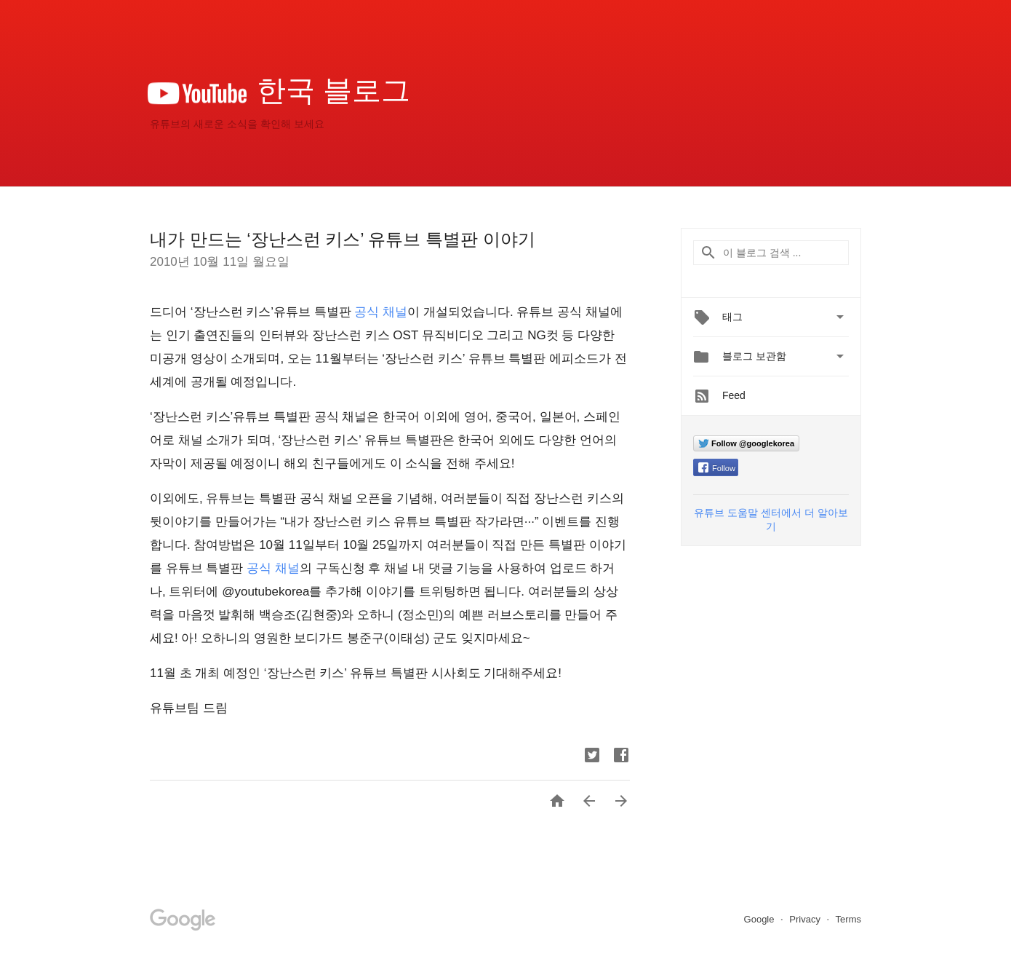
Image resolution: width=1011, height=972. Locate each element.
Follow (716, 468)
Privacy (806, 919)
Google (761, 919)
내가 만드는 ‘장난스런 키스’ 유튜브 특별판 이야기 (342, 239)
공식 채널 (380, 312)
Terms (848, 919)
